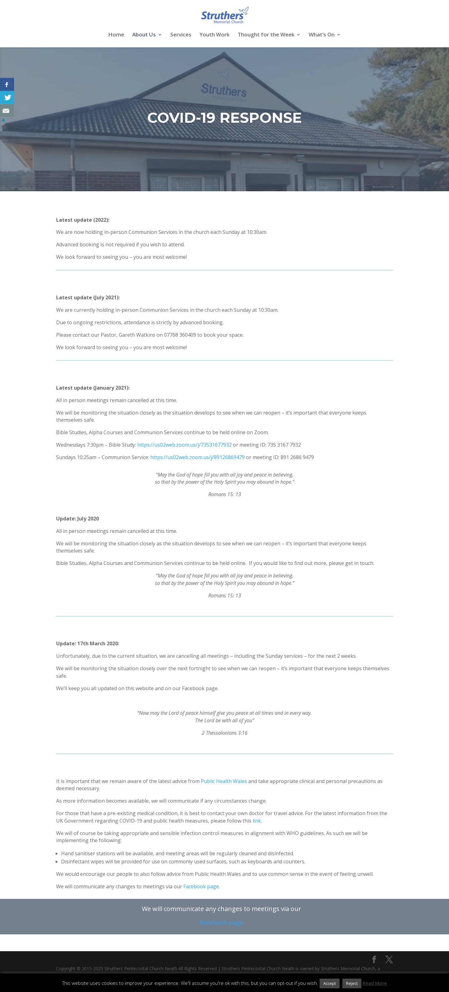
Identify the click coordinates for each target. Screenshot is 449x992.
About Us (144, 35)
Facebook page (201, 886)
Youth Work (214, 35)
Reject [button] (352, 983)
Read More (375, 983)
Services (180, 35)
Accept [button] (329, 983)
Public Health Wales (224, 781)
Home (116, 35)
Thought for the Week (266, 35)
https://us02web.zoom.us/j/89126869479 (198, 457)
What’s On (322, 35)
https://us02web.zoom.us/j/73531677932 (184, 444)
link (257, 820)
